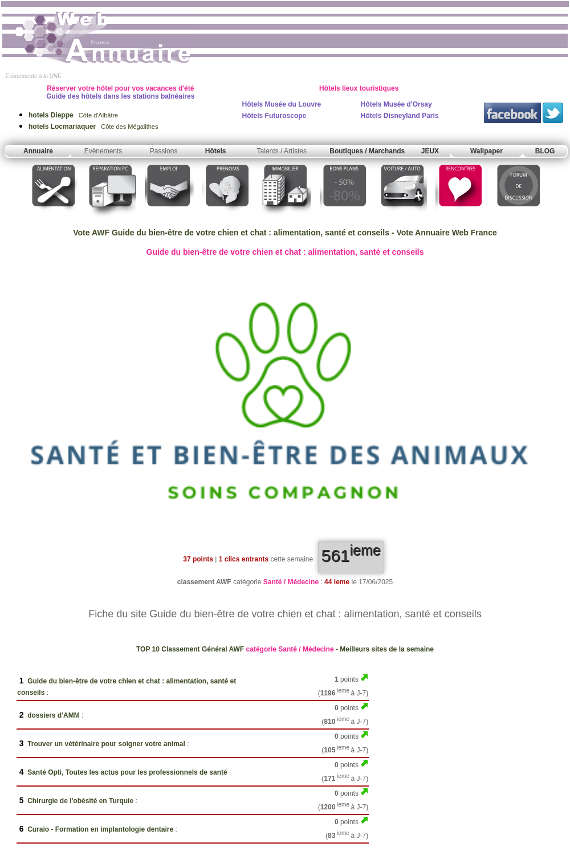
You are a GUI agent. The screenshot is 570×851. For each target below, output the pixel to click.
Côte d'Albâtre (73, 115)
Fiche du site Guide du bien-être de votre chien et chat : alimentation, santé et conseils (284, 614)
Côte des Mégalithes (93, 126)
